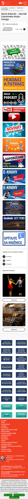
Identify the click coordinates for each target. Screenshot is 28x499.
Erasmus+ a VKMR (6, 451)
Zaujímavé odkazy (6, 444)
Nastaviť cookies (14, 497)
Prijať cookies (8, 495)
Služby (3, 422)
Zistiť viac (14, 300)
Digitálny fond (20, 7)
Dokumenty (12, 7)
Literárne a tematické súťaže (9, 442)
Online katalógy (5, 424)
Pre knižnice (4, 427)
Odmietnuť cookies (19, 495)
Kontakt (3, 440)
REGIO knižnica (5, 431)
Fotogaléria (4, 437)
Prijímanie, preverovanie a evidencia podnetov (11, 446)
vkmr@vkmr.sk (9, 479)
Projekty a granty (6, 449)
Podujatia (3, 426)
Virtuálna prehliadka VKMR (8, 433)
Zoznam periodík (6, 435)
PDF (17, 29)
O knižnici (4, 420)
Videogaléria (4, 439)
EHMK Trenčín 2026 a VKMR (9, 429)
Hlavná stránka (4, 7)
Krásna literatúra (4, 9)
